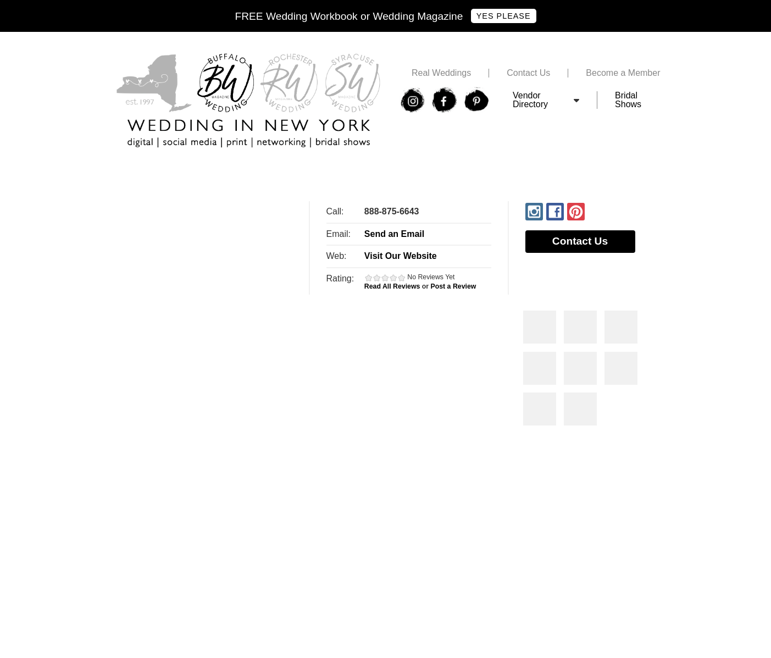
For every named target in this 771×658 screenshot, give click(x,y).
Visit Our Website (400, 256)
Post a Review (453, 286)
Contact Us (528, 73)
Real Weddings (441, 73)
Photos (539, 327)
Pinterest (576, 211)
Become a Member (623, 73)
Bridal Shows (628, 100)
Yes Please (503, 16)
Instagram (534, 211)
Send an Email (394, 234)
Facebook (555, 211)
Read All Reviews (392, 286)
